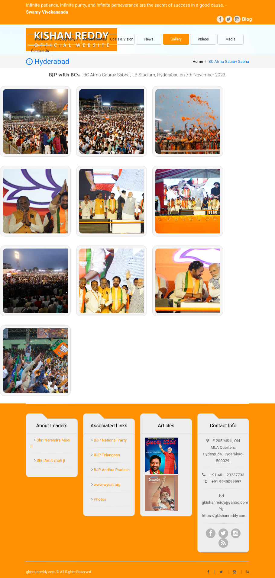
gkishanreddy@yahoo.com (225, 502)
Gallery (176, 39)
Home (40, 39)
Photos (99, 499)
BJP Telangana (106, 455)
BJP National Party (110, 440)
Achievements (94, 39)
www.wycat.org (107, 484)
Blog (245, 19)
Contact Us (40, 51)
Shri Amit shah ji (50, 460)
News (148, 39)
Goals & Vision (121, 39)
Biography (67, 39)
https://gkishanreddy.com (224, 515)
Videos (203, 39)
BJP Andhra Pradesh (111, 469)
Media (230, 39)
